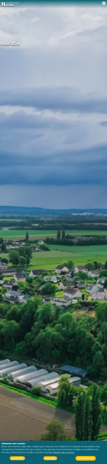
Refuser (50, 458)
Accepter (17, 458)
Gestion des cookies (63, 452)
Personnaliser (85, 458)
